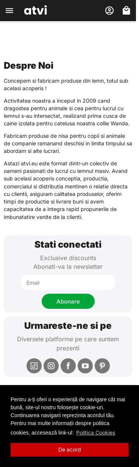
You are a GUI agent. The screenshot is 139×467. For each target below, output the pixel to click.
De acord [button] (69, 449)
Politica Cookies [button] (95, 432)
